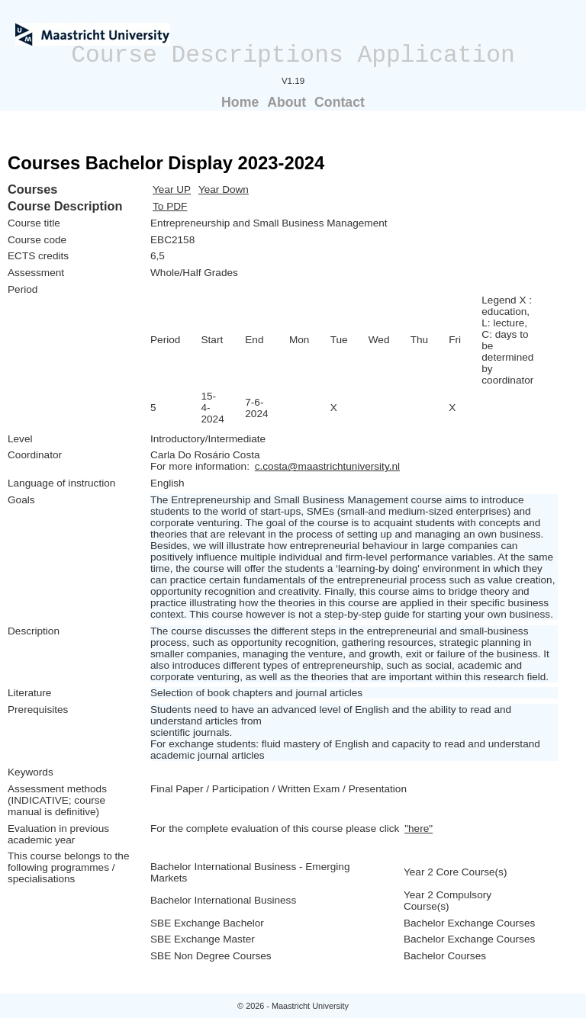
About (286, 102)
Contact (339, 102)
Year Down (223, 189)
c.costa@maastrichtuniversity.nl (327, 466)
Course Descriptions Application (293, 55)
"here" (418, 828)
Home (240, 102)
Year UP (172, 189)
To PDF (170, 206)
